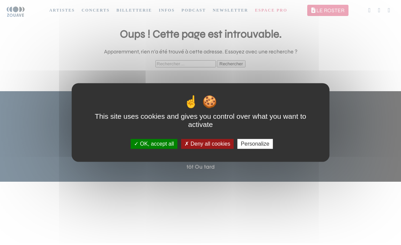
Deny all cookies (207, 144)
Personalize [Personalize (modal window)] (255, 144)
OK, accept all (154, 144)
